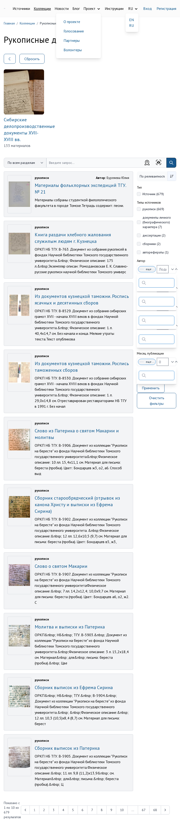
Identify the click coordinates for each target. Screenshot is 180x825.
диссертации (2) (153, 235)
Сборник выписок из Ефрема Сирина (74, 687)
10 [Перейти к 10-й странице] (122, 810)
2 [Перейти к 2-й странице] (44, 810)
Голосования (74, 31)
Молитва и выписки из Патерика (70, 627)
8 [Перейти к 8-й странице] (102, 810)
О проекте (72, 21)
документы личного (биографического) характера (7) (156, 222)
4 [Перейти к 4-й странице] (63, 810)
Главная (9, 23)
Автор (141, 261)
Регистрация (166, 8)
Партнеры (72, 40)
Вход (147, 8)
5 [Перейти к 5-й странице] (73, 810)
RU (131, 25)
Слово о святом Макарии (61, 566)
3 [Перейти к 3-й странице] (54, 810)
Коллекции (42, 8)
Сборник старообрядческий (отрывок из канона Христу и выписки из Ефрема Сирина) (77, 504)
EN (131, 19)
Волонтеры (73, 49)
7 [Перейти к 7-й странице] (92, 810)
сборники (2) (151, 244)
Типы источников (149, 202)
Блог (76, 8)
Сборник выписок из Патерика (67, 748)
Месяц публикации (150, 353)
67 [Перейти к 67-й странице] (144, 810)
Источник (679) (153, 194)
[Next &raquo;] (165, 809)
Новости (62, 8)
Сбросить (32, 58)
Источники (21, 8)
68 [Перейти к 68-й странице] (155, 810)
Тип (139, 187)
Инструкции (114, 8)
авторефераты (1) (155, 252)
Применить (151, 388)
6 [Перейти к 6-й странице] (82, 810)
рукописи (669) (153, 209)
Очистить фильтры (156, 400)
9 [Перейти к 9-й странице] (111, 810)
